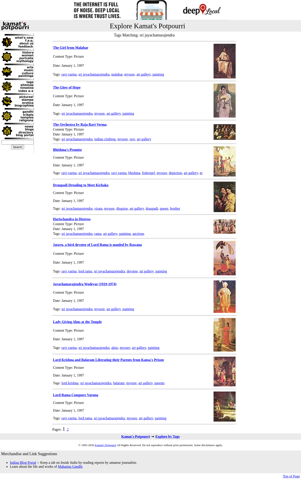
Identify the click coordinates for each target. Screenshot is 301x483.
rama (97, 234)
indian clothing (104, 139)
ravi (132, 139)
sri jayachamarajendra (94, 74)
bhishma (134, 173)
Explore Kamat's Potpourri (147, 26)
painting (158, 74)
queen (164, 208)
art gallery (143, 74)
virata (98, 208)
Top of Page (291, 476)
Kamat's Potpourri (135, 436)
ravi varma (69, 74)
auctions (138, 234)
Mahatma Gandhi (70, 466)
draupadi (152, 208)
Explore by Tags (167, 436)
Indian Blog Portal (23, 462)
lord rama (85, 271)
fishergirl (148, 173)
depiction (175, 173)
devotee (132, 271)
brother (175, 208)
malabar (117, 74)
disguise (122, 208)
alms (114, 348)
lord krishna (69, 383)
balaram (119, 383)
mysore (129, 74)
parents (159, 383)
